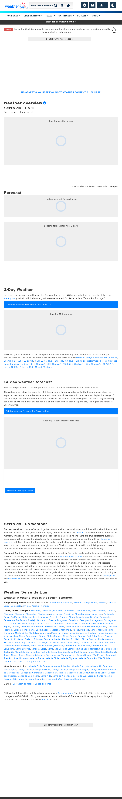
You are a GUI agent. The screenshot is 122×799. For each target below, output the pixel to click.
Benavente (9, 620)
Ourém (73, 636)
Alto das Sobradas (60, 666)
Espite (7, 626)
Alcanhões (31, 614)
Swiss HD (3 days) (65, 361)
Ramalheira (56, 602)
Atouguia (73, 617)
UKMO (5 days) (19, 367)
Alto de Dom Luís (80, 666)
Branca (52, 620)
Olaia (49, 636)
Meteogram (10, 298)
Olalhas (57, 636)
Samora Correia (58, 642)
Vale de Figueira (69, 658)
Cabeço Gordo (59, 669)
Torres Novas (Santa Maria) (61, 655)
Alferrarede (56, 614)
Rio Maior (76, 639)
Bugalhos (73, 620)
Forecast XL (14, 578)
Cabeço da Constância (32, 672)
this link (45, 699)
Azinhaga (84, 617)
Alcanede (9, 614)
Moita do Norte (105, 629)
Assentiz (54, 617)
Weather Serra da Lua (70, 556)
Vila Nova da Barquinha (25, 661)
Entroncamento (105, 623)
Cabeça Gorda (25, 669)
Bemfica (94, 617)
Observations (33, 16)
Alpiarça (89, 614)
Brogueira (62, 620)
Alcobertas (43, 614)
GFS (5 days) (38, 364)
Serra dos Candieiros (74, 679)
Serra (50, 648)
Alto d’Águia (10, 669)
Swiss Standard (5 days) (17, 364)
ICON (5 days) (92, 364)
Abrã (93, 610)
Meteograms (109, 575)
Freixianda (92, 626)
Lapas (45, 629)
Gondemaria (28, 629)
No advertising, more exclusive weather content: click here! (61, 92)
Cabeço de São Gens (77, 672)
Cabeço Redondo (98, 669)
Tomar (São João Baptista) (102, 652)
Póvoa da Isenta (52, 639)
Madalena (55, 629)
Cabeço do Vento (98, 672)
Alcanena (19, 614)
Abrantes (35, 610)
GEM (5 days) (54, 364)
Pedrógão (92, 636)
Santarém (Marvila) (52, 645)
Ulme (15, 658)
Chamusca (59, 623)
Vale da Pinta (52, 658)
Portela (102, 602)
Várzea (42, 661)
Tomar (83, 652)
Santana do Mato (20, 645)
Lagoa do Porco (43, 683)
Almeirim (68, 614)
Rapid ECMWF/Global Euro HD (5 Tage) (96, 357)
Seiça (43, 648)
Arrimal (77, 602)
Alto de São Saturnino (101, 666)
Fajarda (15, 626)
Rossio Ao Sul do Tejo (15, 642)
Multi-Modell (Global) (40, 367)
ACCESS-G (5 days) (73, 364)
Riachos (66, 639)
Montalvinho (21, 633)
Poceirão (8, 639)
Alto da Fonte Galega (39, 666)
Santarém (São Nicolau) (77, 645)
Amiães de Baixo (19, 617)
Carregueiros (111, 620)
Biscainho (42, 620)
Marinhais (66, 629)
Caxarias (48, 623)
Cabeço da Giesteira (55, 672)
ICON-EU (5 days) (44, 361)
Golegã (17, 629)
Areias (32, 617)
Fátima (102, 626)
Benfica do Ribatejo (26, 620)
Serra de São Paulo (14, 679)
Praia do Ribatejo (34, 639)
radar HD (80, 532)
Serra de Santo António (100, 676)
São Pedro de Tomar (46, 652)
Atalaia (63, 617)
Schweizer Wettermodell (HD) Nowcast (96, 361)
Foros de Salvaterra (76, 626)
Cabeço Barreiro (41, 669)
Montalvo (33, 633)
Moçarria (56, 633)
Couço (92, 623)
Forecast (13, 16)
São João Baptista (88, 648)
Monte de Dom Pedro (28, 676)
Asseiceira (42, 617)
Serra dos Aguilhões (51, 679)
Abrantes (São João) (52, 610)
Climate (83, 16)
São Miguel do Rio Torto (22, 652)
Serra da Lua (79, 676)
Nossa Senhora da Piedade (82, 633)
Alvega (98, 614)
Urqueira (24, 658)
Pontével (18, 639)
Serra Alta (46, 676)
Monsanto (9, 633)
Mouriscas (45, 633)
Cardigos (84, 620)
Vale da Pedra (37, 658)
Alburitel (110, 610)
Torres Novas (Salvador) (32, 655)
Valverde (67, 602)
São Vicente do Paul (68, 652)
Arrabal (36, 606)
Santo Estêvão (23, 648)
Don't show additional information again (61, 725)
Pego (100, 636)
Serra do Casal (32, 679)
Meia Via (84, 629)
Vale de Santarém (88, 658)
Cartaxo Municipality (23, 623)
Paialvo (81, 636)
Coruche (83, 623)
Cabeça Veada (90, 602)
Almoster (79, 614)
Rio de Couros (89, 639)
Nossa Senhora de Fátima (32, 636)
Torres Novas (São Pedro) (91, 655)
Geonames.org (65, 693)
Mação (75, 629)
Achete (101, 610)
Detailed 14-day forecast (20, 490)
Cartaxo (8, 623)
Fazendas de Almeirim (32, 626)
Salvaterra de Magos (38, 642)
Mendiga (45, 606)
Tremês (7, 658)
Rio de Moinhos (105, 639)
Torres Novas (10, 655)
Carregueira (96, 620)
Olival (65, 636)
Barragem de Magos (23, 683)
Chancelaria (72, 623)
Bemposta (16, 606)
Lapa (38, 629)
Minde (94, 629)
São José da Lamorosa (66, 648)
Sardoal (35, 648)
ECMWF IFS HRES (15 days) (18, 361)
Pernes (108, 636)
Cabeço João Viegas (77, 669)
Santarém (36, 645)
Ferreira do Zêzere (54, 626)
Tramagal (111, 655)
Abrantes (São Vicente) (77, 610)
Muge (64, 633)
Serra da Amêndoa (62, 676)
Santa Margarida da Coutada (82, 642)
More (96, 16)
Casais (38, 623)
